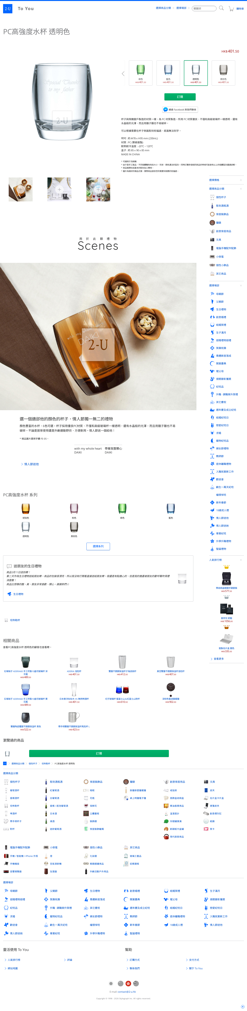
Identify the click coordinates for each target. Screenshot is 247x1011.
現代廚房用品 (177, 836)
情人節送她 (16, 933)
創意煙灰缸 (216, 813)
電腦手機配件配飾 (20, 847)
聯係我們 (135, 968)
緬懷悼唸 (95, 925)
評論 (69, 960)
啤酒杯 (13, 813)
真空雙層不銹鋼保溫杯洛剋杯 (170, 665)
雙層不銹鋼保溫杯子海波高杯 (122, 665)
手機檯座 (14, 863)
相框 (92, 790)
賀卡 (212, 828)
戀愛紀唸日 (216, 908)
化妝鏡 (93, 855)
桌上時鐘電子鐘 (138, 798)
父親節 (54, 891)
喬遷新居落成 (97, 899)
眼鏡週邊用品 (97, 863)
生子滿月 (215, 891)
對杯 (12, 828)
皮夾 (212, 790)
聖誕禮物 (135, 933)
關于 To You (196, 968)
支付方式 (194, 960)
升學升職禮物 (97, 933)
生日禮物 (18, 594)
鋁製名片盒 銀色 (226, 288)
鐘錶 (132, 782)
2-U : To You (21, 8)
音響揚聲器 (16, 871)
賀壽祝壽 (55, 899)
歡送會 (14, 925)
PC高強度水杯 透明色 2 (93, 189)
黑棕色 (223, 73)
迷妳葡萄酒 (56, 828)
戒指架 (173, 790)
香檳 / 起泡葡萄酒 (59, 805)
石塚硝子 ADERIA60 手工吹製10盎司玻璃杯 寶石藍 (25, 694)
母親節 (14, 891)
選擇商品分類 (163, 8)
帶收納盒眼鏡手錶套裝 (226, 228)
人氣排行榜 (215, 206)
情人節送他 (31, 464)
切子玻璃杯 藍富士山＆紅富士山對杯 (122, 693)
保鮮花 (93, 805)
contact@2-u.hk (127, 991)
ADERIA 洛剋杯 (74, 665)
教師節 (133, 916)
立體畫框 (94, 813)
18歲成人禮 (176, 925)
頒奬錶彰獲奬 (217, 899)
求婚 (12, 916)
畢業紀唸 (55, 933)
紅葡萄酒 (54, 790)
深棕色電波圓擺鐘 (170, 693)
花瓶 (92, 798)
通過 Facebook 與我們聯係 (182, 109)
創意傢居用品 (177, 782)
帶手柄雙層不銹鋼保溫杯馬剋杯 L (74, 720)
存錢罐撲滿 (176, 821)
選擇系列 (98, 546)
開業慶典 (135, 899)
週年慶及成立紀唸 (140, 908)
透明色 (196, 73)
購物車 (236, 9)
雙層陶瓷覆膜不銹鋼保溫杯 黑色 (26, 720)
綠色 (140, 73)
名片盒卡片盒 (217, 798)
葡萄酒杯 (14, 790)
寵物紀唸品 (56, 916)
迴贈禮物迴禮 (17, 899)
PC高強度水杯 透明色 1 (55, 189)
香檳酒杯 (14, 798)
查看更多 (219, 305)
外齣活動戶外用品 (99, 871)
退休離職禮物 (177, 916)
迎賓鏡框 (134, 863)
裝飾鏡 (93, 821)
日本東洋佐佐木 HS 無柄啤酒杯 (74, 693)
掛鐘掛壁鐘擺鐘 (138, 790)
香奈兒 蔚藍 (226, 258)
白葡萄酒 (54, 798)
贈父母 (174, 899)
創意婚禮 (135, 891)
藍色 (168, 73)
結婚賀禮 (175, 891)
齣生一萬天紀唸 (59, 925)
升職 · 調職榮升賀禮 (61, 908)
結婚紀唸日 (176, 908)
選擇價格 (214, 180)
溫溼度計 (174, 813)
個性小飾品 (96, 847)
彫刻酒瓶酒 (56, 782)
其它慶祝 (95, 908)
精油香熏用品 (177, 805)
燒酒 (52, 821)
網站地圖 (13, 968)
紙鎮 (212, 821)
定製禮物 (5, 763)
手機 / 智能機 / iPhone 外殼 (24, 855)
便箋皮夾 (214, 805)
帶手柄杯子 (16, 821)
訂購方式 (135, 960)
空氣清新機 (56, 863)
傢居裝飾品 (96, 782)
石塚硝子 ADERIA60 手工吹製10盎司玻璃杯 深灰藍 (25, 666)
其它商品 (135, 847)
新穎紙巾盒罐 (177, 828)
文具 (212, 782)
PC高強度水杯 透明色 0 (16, 189)
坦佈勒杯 (15, 620)
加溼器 (53, 871)
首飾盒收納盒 (177, 798)
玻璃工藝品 (135, 855)
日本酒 (53, 813)
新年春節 (135, 925)
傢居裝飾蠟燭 (97, 828)
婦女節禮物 (96, 916)
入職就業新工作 (219, 916)
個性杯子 (33, 763)
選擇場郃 (181, 8)
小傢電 (54, 847)
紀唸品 (14, 908)
